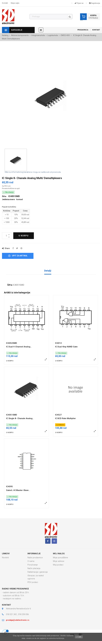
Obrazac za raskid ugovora (35, 577)
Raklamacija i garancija (37, 572)
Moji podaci (58, 565)
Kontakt (5, 3)
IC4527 (58, 415)
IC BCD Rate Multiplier (65, 418)
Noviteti (5, 557)
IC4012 (58, 343)
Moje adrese (58, 561)
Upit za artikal (17, 256)
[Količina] (6, 235)
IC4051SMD (11, 415)
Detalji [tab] (47, 270)
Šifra (9, 285)
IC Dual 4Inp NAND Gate (66, 346)
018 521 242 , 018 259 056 (17, 614)
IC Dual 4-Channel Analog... (19, 346)
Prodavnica (82, 30)
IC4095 (9, 486)
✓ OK (78, 637)
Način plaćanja (33, 568)
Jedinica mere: (8, 199)
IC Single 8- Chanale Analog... (20, 418)
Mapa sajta (15, 3)
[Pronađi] (51, 16)
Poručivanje (32, 565)
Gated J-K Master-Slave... (18, 490)
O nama (30, 561)
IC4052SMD (11, 343)
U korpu (24, 236)
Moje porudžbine (60, 557)
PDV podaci (32, 582)
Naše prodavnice (35, 557)
